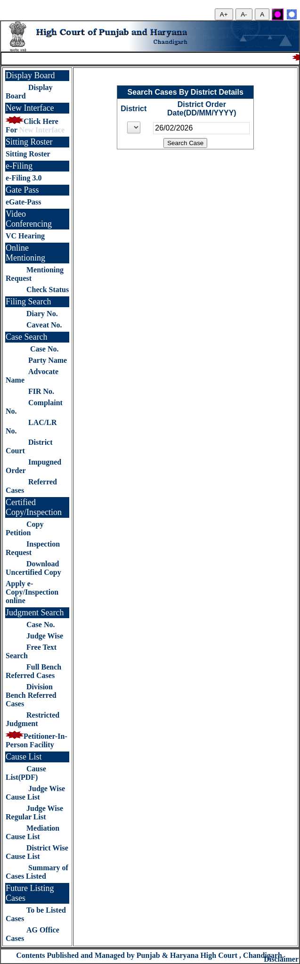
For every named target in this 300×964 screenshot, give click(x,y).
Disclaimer (281, 959)
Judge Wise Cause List (35, 792)
